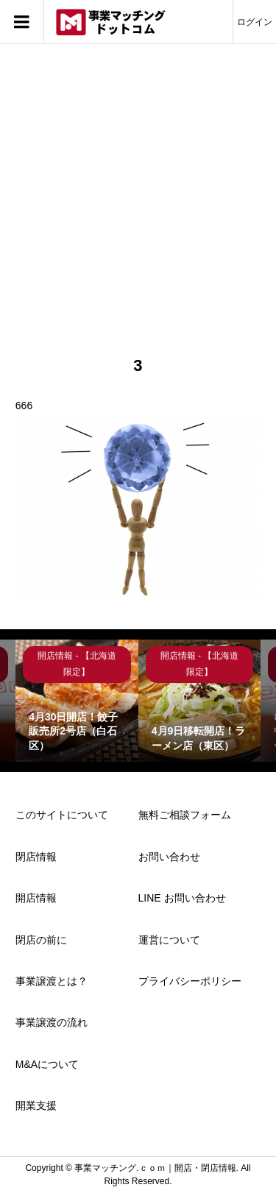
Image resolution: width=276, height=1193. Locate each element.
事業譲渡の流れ (51, 1022)
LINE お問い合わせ (182, 898)
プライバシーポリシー (189, 981)
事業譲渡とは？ (51, 981)
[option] (76, 701)
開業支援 (36, 1105)
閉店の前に (41, 940)
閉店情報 (36, 857)
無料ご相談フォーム (184, 815)
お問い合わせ (169, 857)
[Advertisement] (138, 210)
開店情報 (36, 898)
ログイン (254, 22)
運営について (169, 940)
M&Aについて (47, 1064)
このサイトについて (61, 815)
